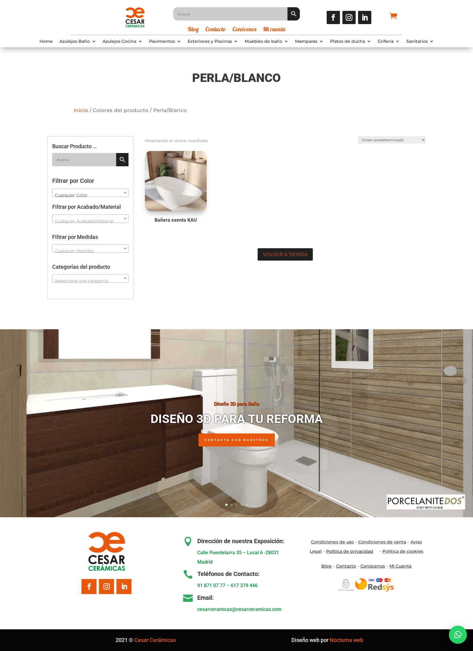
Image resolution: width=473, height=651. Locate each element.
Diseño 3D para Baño (236, 405)
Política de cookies (403, 551)
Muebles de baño (263, 41)
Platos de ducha (347, 41)
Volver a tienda (285, 254)
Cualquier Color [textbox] (71, 195)
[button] (458, 635)
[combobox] (90, 193)
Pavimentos (162, 41)
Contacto (215, 30)
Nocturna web (346, 640)
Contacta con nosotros (237, 441)
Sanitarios (417, 41)
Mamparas (306, 41)
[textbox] (90, 221)
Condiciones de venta (382, 542)
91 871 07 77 (211, 585)
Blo (326, 566)
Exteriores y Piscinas (210, 41)
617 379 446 (244, 585)
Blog (193, 30)
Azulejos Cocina (119, 41)
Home (46, 41)
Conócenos (244, 30)
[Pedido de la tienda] (388, 138)
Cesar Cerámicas (155, 640)
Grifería (386, 41)
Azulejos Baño (74, 41)
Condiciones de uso (332, 542)
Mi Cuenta (400, 566)
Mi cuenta (274, 30)
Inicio (81, 110)
